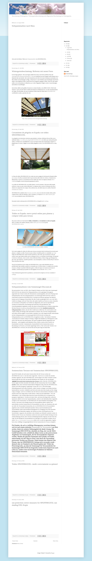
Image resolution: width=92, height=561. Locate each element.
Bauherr (40, 386)
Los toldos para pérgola (25, 140)
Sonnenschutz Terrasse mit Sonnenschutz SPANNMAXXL (35, 370)
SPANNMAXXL (51, 91)
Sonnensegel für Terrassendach (42, 427)
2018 (67, 43)
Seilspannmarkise (31, 59)
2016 (67, 45)
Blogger (52, 553)
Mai (68, 54)
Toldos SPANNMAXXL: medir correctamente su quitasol (35, 464)
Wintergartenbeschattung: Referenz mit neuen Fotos (32, 71)
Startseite (35, 541)
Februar (69, 58)
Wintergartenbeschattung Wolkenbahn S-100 (22, 76)
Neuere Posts (15, 541)
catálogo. (46, 201)
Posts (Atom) (20, 543)
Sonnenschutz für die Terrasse (37, 374)
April (68, 56)
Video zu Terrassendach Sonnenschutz (24, 420)
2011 (67, 65)
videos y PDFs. (48, 269)
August (68, 47)
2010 (67, 67)
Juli (68, 52)
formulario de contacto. (17, 189)
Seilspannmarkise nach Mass (23, 26)
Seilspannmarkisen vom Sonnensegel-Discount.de (31, 287)
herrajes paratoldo (32, 193)
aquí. (53, 253)
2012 (67, 63)
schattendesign (69, 73)
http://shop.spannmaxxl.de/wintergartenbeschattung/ (34, 118)
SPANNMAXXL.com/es (18, 224)
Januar (68, 60)
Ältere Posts (55, 541)
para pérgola (15, 178)
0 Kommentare (32, 63)
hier (23, 375)
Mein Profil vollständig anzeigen (71, 76)
